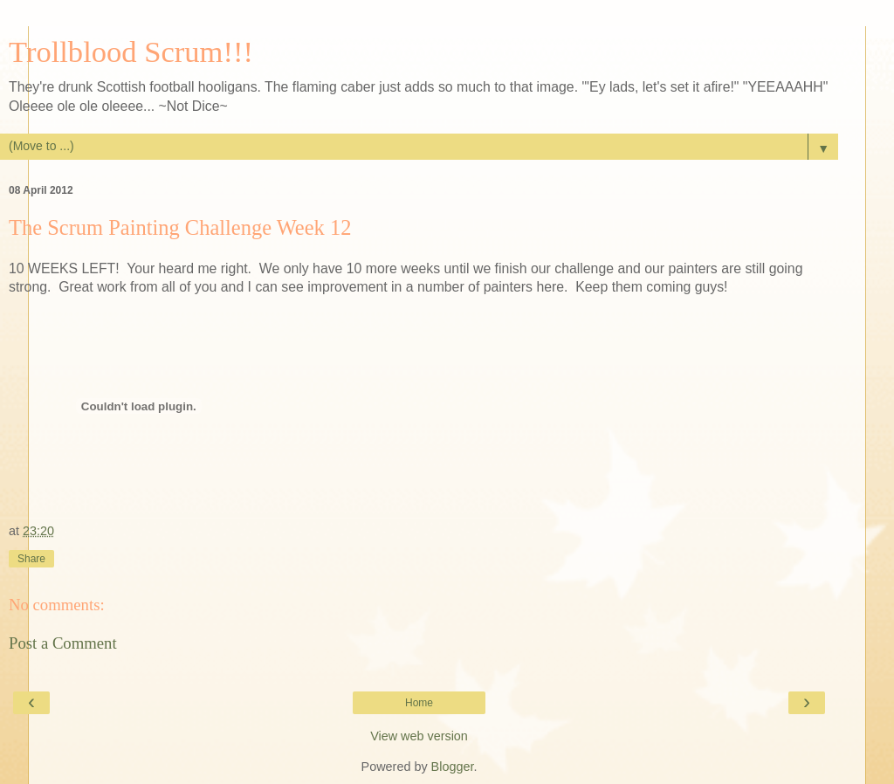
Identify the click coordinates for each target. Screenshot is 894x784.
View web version (419, 736)
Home (419, 703)
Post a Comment (63, 643)
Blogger (452, 767)
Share (31, 559)
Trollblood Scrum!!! (131, 51)
